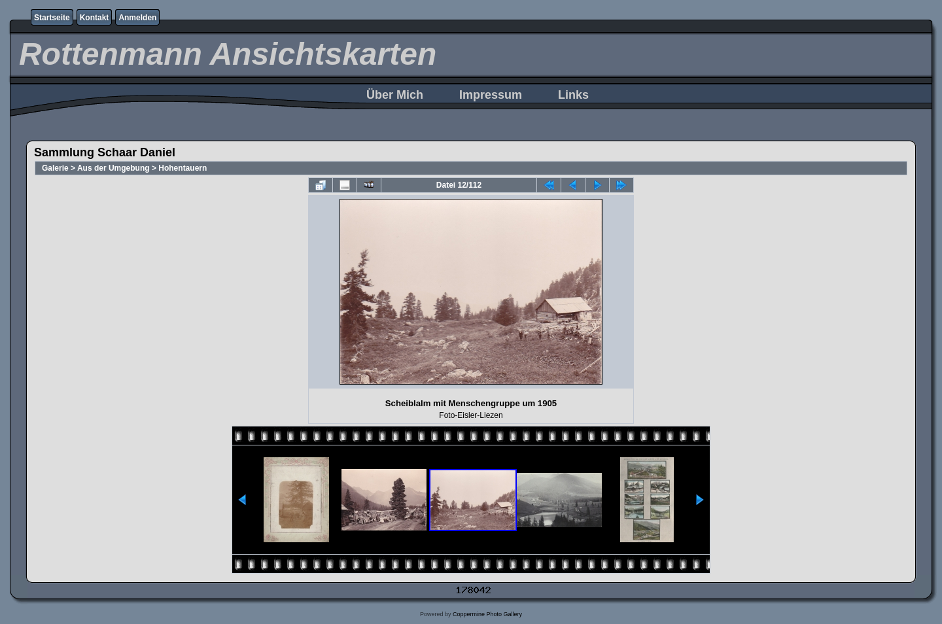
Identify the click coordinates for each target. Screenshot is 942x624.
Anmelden (137, 17)
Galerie (55, 168)
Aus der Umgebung (113, 168)
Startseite (52, 17)
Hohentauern (182, 168)
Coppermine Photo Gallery (487, 614)
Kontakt (94, 17)
